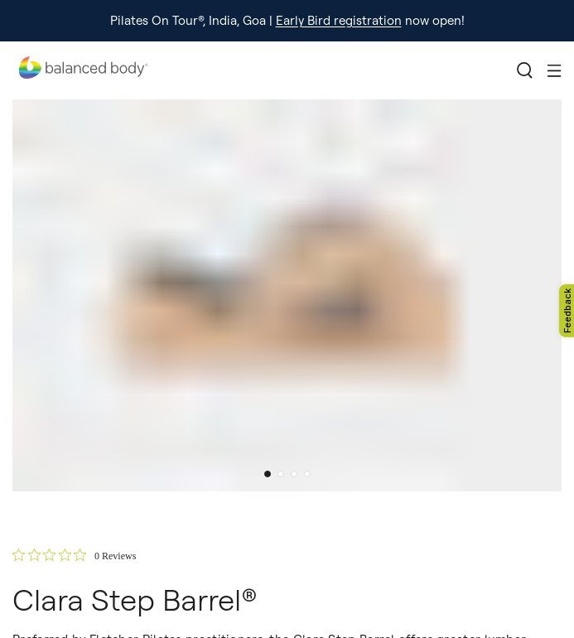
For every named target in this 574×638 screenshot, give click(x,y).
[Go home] (82, 70)
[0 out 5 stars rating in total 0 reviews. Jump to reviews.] (74, 555)
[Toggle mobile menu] (554, 71)
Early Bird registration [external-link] (339, 20)
